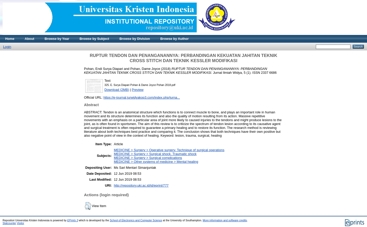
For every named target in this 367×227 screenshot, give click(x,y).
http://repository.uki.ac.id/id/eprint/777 (141, 185)
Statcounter (9, 223)
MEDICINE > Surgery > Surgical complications (148, 158)
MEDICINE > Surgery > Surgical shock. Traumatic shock (155, 154)
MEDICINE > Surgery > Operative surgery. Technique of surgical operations (169, 150)
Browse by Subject (94, 39)
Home (9, 39)
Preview (138, 90)
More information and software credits (225, 220)
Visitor (20, 223)
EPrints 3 (72, 220)
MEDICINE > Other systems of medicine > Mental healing (156, 162)
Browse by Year (57, 39)
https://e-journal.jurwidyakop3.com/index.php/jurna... (141, 97)
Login (7, 47)
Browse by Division (134, 39)
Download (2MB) (116, 90)
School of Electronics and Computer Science (136, 220)
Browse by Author (174, 39)
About (29, 39)
